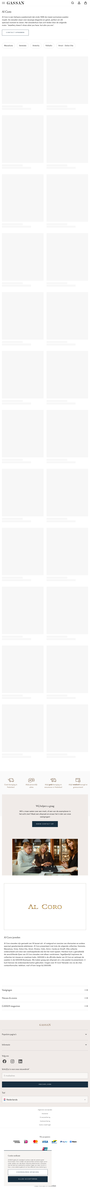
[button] (45, 1099)
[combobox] (45, 1099)
